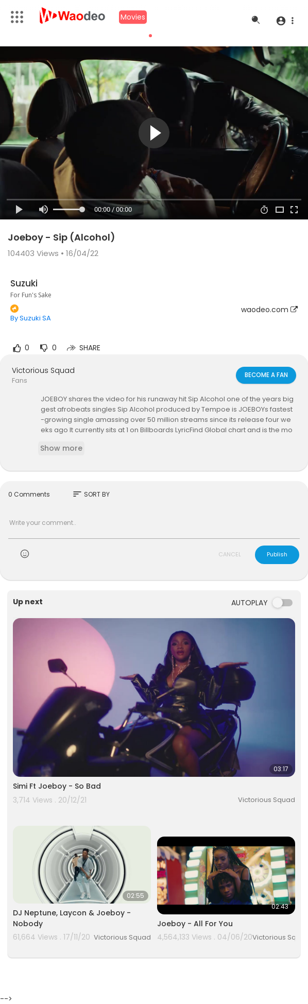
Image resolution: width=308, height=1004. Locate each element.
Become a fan (265, 375)
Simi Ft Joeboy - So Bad (57, 786)
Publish (277, 554)
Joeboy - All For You (195, 923)
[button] (284, 20)
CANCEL (229, 554)
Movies (133, 17)
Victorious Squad (43, 370)
